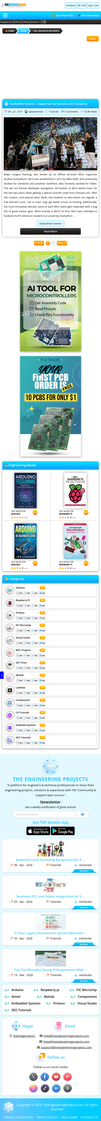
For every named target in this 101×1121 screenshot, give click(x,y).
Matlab (20, 675)
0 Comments (71, 111)
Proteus (20, 612)
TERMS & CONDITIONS (18, 1117)
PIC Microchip (23, 625)
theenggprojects (22, 1036)
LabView (20, 687)
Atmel (12, 996)
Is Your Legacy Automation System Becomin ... (50, 933)
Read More (50, 231)
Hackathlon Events (50, 223)
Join (96, 5)
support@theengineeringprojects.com (64, 1047)
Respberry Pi (23, 600)
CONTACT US (89, 1117)
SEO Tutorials (23, 737)
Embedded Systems (22, 1003)
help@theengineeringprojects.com (64, 1041)
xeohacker (83, 865)
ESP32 (17, 22)
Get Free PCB (62, 15)
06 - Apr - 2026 (21, 865)
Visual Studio (23, 637)
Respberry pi (46, 989)
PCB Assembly (88, 15)
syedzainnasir (35, 111)
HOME (10, 31)
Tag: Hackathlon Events (45, 31)
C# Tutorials (22, 712)
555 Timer (21, 662)
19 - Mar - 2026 (21, 975)
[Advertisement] (50, 68)
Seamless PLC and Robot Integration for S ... (50, 896)
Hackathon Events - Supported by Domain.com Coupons (48, 104)
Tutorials (54, 111)
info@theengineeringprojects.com (64, 1036)
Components (23, 700)
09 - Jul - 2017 (15, 111)
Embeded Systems (26, 725)
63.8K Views (90, 111)
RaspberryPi (7, 22)
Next (62, 243)
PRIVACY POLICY (47, 1117)
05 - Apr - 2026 (21, 902)
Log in (90, 5)
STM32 (25, 22)
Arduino (36, 22)
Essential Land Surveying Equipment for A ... (50, 859)
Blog (23, 31)
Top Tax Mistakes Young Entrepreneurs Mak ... (50, 969)
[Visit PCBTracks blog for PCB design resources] (50, 455)
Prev (39, 243)
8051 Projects (23, 650)
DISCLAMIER (69, 1117)
